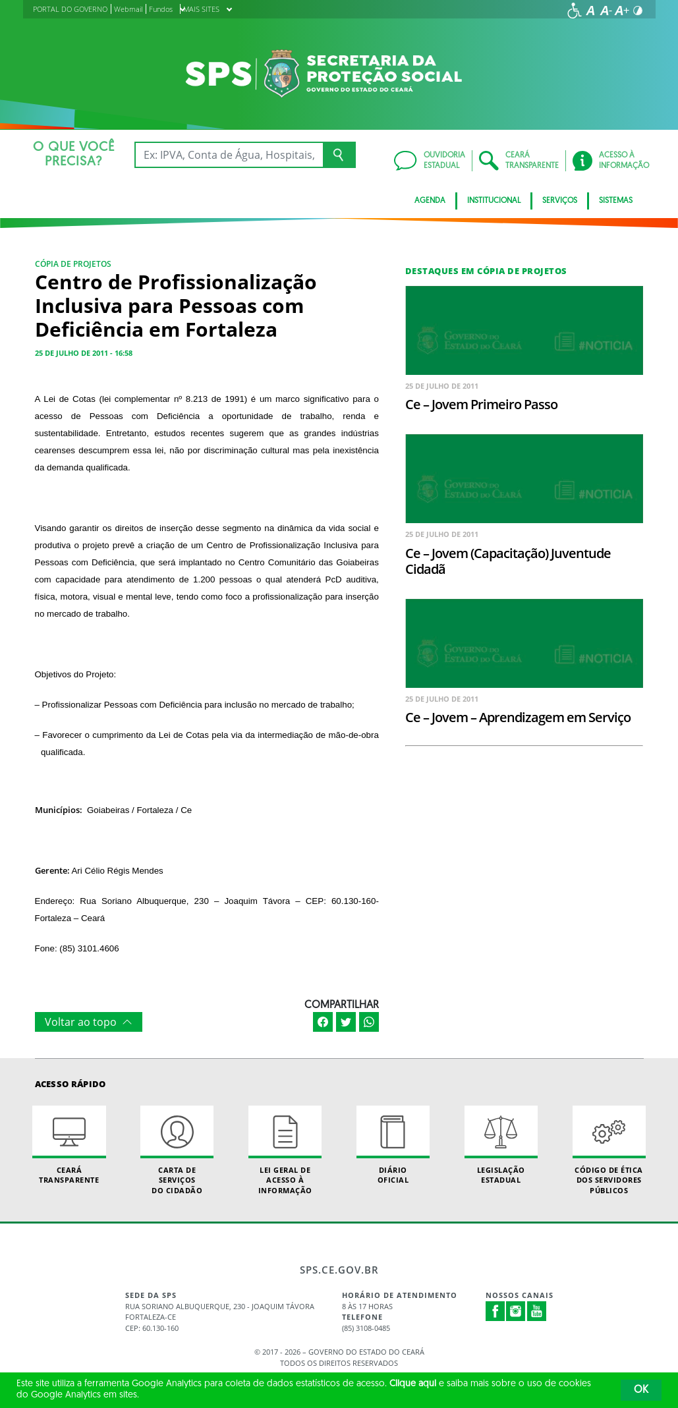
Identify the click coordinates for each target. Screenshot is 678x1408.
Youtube (537, 1311)
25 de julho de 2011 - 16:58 (83, 353)
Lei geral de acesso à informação (285, 1150)
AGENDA (429, 201)
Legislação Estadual (501, 1145)
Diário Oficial (393, 1145)
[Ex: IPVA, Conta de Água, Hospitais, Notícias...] (229, 155)
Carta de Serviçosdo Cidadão (176, 1150)
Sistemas (616, 201)
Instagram (516, 1311)
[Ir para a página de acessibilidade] (574, 10)
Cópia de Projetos (73, 263)
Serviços (559, 201)
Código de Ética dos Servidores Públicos (609, 1150)
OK (641, 1390)
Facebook (495, 1311)
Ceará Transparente (68, 1145)
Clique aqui (412, 1384)
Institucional (494, 201)
